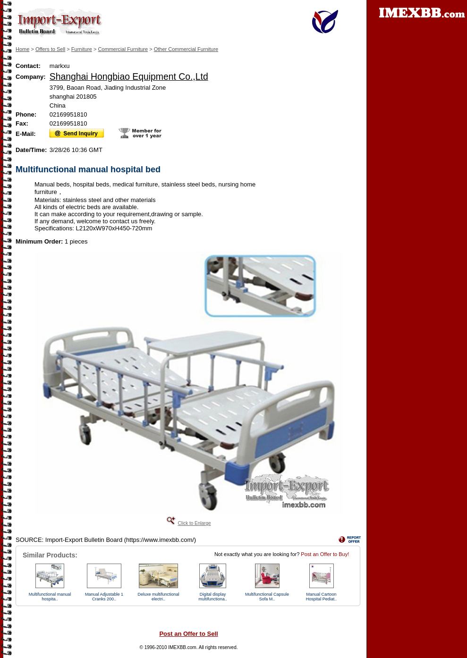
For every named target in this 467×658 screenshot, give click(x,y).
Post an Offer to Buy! (325, 554)
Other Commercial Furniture (186, 49)
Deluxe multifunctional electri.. (158, 596)
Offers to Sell (50, 49)
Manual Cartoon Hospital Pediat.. (321, 596)
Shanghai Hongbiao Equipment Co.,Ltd (129, 76)
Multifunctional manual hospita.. (50, 596)
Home (22, 49)
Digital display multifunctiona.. (212, 596)
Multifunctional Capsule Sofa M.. (267, 596)
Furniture (81, 49)
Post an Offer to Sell (188, 633)
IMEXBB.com (182, 647)
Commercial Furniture (123, 49)
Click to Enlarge (194, 523)
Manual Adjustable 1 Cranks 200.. (104, 596)
